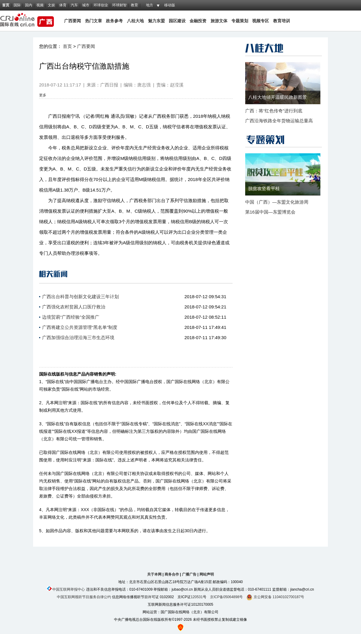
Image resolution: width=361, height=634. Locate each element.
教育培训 (281, 20)
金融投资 (198, 20)
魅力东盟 (156, 20)
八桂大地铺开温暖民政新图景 (277, 97)
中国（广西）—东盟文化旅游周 (276, 202)
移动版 (169, 5)
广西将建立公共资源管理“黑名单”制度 (79, 327)
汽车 (74, 5)
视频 (40, 5)
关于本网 (154, 574)
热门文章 (93, 20)
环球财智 (119, 5)
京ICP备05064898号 (226, 597)
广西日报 (109, 84)
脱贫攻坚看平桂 (264, 188)
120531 (197, 597)
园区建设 (177, 20)
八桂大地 (136, 20)
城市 (85, 5)
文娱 (51, 5)
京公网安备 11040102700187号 (275, 597)
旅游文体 (219, 20)
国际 (17, 5)
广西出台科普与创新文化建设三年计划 (80, 296)
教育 (134, 5)
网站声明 (206, 574)
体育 (62, 5)
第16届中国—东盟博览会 (270, 211)
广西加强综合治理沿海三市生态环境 (78, 337)
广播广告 (189, 574)
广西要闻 (72, 20)
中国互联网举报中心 (68, 589)
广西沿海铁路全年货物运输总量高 (279, 120)
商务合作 (172, 574)
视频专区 (260, 20)
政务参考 (114, 20)
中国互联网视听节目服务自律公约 (84, 597)
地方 (149, 5)
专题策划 (239, 20)
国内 (28, 5)
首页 (5, 5)
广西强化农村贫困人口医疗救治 (73, 306)
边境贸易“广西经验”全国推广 (70, 317)
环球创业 (101, 5)
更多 (42, 95)
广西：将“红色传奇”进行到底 (273, 110)
